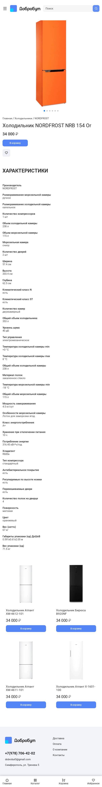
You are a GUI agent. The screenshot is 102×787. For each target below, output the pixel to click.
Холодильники (23, 118)
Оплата (57, 743)
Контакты (59, 755)
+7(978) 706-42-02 (20, 753)
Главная (7, 118)
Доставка (58, 738)
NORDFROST (42, 118)
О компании (60, 749)
